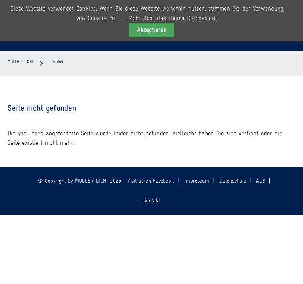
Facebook (163, 181)
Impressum (196, 181)
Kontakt (151, 200)
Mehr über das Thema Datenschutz (173, 18)
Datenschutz (232, 181)
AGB (261, 181)
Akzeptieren (151, 30)
